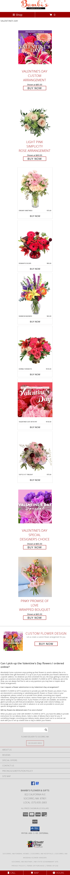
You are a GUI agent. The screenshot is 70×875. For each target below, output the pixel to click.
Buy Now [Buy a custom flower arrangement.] (46, 644)
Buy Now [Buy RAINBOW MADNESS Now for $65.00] (35, 321)
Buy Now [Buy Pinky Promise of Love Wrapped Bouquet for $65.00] (35, 618)
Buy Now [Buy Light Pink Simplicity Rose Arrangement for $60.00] (35, 159)
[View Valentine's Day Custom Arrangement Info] (35, 47)
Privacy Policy (18, 866)
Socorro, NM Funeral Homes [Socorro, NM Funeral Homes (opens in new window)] (16, 854)
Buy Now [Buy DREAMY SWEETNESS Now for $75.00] (35, 216)
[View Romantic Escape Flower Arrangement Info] (35, 241)
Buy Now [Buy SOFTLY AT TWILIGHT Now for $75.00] (35, 480)
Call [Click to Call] (12, 872)
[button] (35, 829)
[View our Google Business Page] (37, 784)
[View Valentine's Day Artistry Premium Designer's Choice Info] (35, 400)
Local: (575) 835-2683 (35, 802)
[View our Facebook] (33, 784)
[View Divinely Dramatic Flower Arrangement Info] (35, 347)
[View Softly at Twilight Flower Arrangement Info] (35, 452)
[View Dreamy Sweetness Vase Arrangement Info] (35, 188)
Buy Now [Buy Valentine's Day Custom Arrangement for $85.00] (35, 88)
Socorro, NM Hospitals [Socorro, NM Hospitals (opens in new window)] (42, 854)
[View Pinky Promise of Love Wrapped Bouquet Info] (35, 577)
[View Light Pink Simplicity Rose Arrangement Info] (35, 118)
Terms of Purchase (35, 866)
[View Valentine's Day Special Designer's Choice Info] (35, 506)
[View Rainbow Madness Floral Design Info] (35, 294)
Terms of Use (52, 866)
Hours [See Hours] (58, 872)
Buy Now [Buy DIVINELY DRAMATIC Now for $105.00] (35, 374)
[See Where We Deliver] (35, 743)
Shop (17, 15)
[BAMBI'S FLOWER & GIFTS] (35, 8)
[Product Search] (35, 729)
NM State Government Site (46, 862)
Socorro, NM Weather (22, 862)
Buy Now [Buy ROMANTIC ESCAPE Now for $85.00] (35, 268)
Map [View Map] (35, 872)
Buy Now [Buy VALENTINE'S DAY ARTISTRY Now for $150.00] (35, 427)
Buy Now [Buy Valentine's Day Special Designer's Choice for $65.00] (35, 547)
